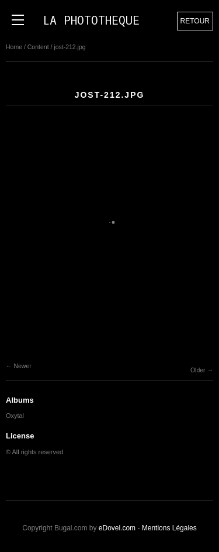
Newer (22, 365)
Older (198, 369)
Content (38, 46)
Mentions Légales (169, 528)
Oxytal (15, 415)
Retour (195, 21)
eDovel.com (117, 528)
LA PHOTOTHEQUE (91, 21)
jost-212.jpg (69, 46)
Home (14, 46)
